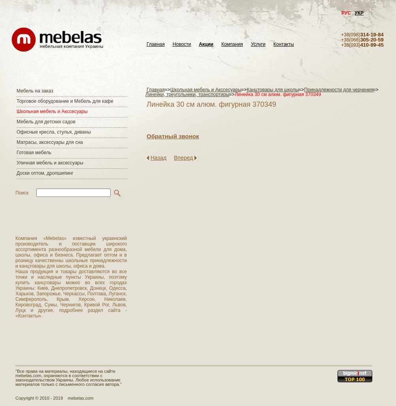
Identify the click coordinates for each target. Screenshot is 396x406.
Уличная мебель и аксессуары (50, 163)
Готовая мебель (34, 152)
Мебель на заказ (35, 91)
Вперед (183, 158)
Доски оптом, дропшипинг (45, 173)
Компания (232, 44)
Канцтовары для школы (273, 90)
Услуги (258, 44)
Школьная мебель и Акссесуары (52, 111)
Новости (182, 44)
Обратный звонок (173, 136)
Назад (158, 158)
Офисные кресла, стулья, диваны (54, 132)
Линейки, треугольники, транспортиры (187, 94)
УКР (359, 13)
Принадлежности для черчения (339, 90)
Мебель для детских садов (46, 122)
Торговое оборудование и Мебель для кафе (65, 101)
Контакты (283, 44)
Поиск (21, 193)
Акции (206, 44)
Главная (156, 44)
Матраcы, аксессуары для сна (50, 142)
